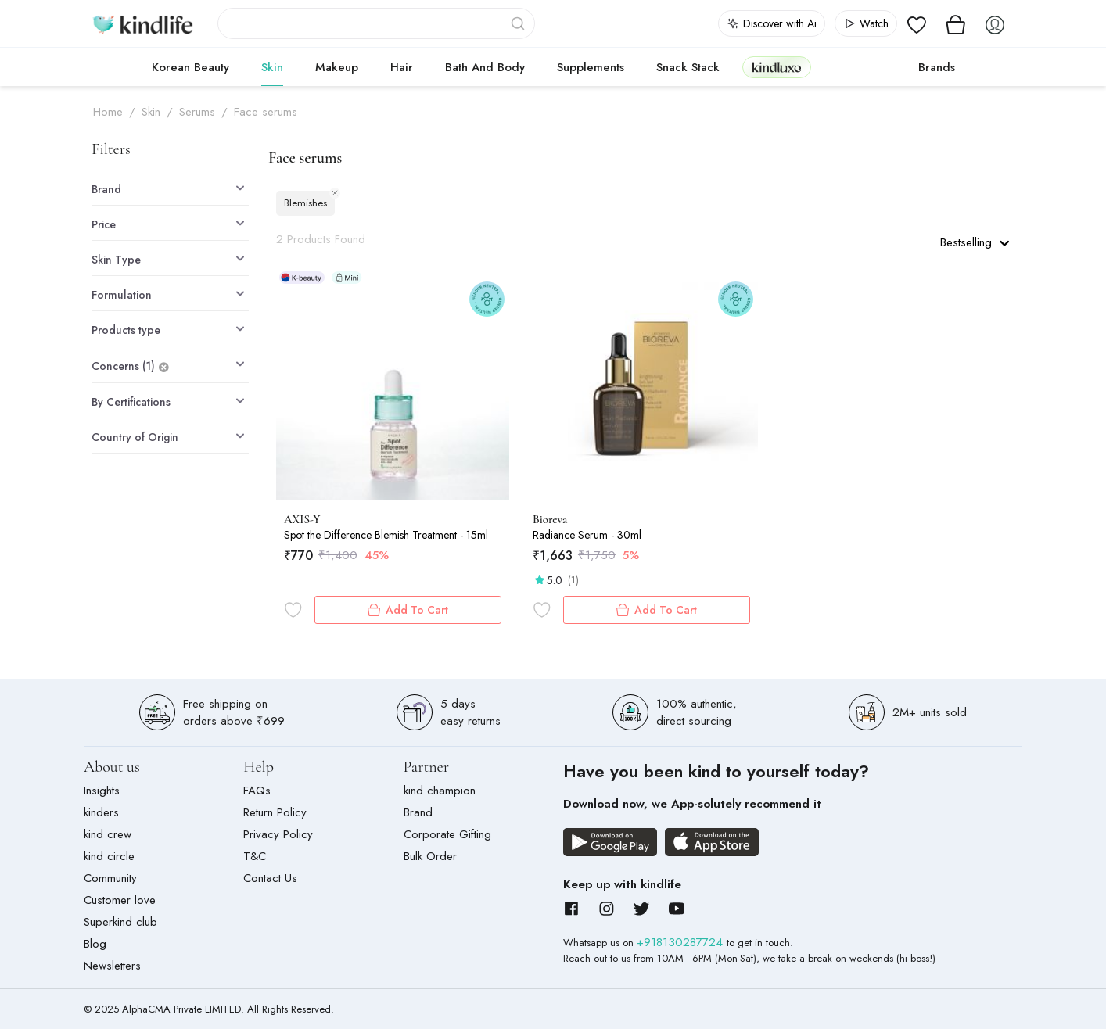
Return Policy (275, 812)
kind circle (109, 856)
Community (110, 878)
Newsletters (112, 965)
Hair (401, 67)
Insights (102, 790)
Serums (197, 111)
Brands (936, 67)
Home (108, 111)
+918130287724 (682, 942)
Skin (272, 67)
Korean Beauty (190, 67)
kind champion (440, 790)
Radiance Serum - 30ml (587, 535)
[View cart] (955, 23)
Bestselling (974, 242)
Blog (95, 943)
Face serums (265, 111)
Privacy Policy (278, 834)
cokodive (860, 67)
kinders (101, 812)
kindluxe (776, 67)
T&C (254, 856)
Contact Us (270, 878)
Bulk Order (430, 856)
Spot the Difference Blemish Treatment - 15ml (386, 535)
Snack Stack (688, 67)
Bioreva (550, 519)
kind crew (107, 834)
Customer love (120, 900)
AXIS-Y (302, 519)
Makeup (336, 67)
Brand (418, 812)
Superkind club (120, 921)
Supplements (590, 67)
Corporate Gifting (447, 834)
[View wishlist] (916, 23)
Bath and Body (485, 67)
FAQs (257, 790)
